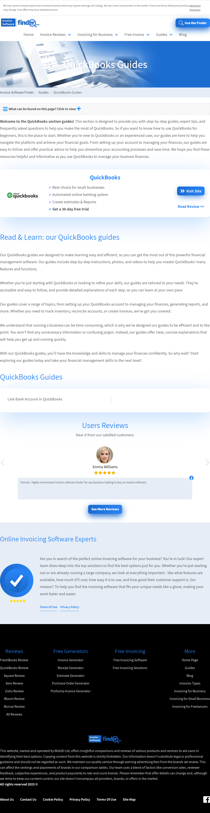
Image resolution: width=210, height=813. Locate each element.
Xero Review (14, 683)
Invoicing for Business (95, 34)
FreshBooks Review (14, 660)
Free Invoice (134, 34)
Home (29, 34)
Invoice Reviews (53, 34)
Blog (183, 34)
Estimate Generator (70, 675)
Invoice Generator (70, 660)
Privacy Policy (69, 607)
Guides (161, 34)
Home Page (190, 660)
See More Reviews (105, 509)
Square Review (14, 675)
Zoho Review (14, 691)
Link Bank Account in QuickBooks (35, 399)
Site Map (129, 799)
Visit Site (190, 191)
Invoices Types (189, 683)
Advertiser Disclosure (195, 7)
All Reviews (14, 714)
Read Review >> (191, 206)
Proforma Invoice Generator (70, 691)
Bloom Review (14, 698)
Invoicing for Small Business (190, 698)
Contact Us (28, 799)
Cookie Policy (53, 799)
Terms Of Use (48, 607)
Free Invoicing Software (130, 660)
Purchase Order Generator (70, 683)
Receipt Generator (71, 668)
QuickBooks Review (14, 668)
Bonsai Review (14, 706)
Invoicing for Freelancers (190, 706)
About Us (7, 799)
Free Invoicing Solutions (130, 668)
